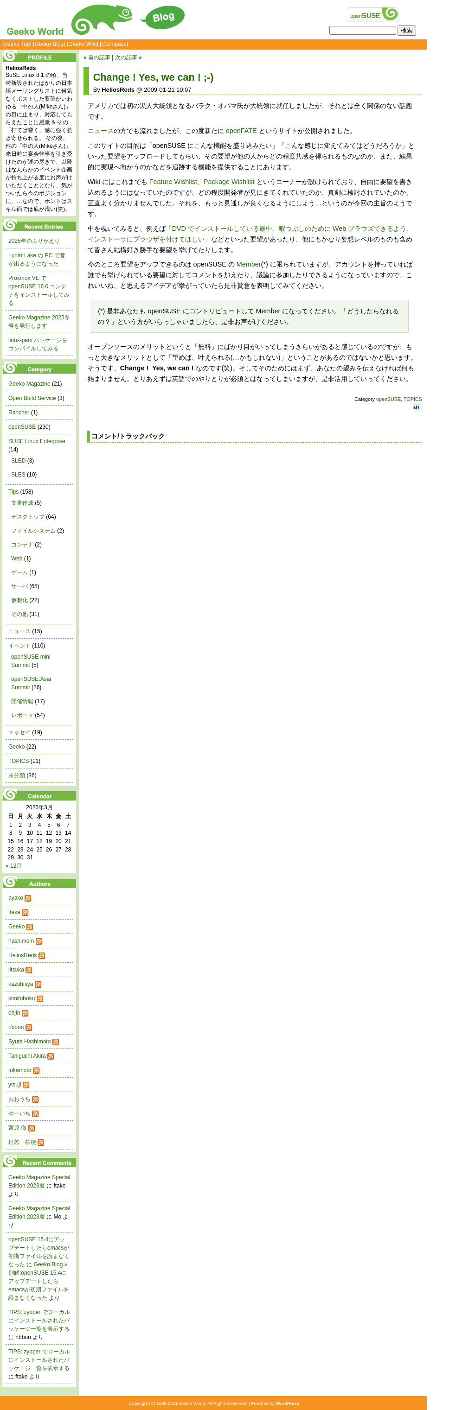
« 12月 (14, 866)
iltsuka (16, 969)
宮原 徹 (17, 1127)
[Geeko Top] (16, 44)
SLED (18, 460)
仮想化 (19, 600)
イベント (19, 645)
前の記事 (99, 57)
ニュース (101, 130)
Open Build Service (32, 398)
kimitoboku (21, 998)
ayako (15, 898)
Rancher (18, 412)
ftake (14, 912)
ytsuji (14, 1084)
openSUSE (388, 399)
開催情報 (22, 701)
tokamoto (19, 1070)
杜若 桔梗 (22, 1142)
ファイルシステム (33, 530)
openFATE (241, 130)
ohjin (14, 1013)
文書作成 (22, 503)
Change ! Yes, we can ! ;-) (153, 77)
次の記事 (126, 57)
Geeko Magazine (29, 384)
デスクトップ (28, 517)
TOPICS (413, 399)
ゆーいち (19, 1113)
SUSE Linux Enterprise (36, 441)
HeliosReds (22, 955)
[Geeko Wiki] (82, 44)
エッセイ (19, 732)
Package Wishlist (229, 181)
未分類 (16, 775)
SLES (18, 474)
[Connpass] (114, 44)
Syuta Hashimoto (29, 1041)
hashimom (21, 941)
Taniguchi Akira (27, 1056)
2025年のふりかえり (34, 241)
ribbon (16, 1027)
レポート (22, 715)
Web (16, 558)
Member (249, 264)
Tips (13, 492)
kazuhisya (20, 984)
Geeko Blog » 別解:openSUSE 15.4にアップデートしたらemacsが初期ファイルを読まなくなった (38, 1281)
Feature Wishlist (173, 181)
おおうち (19, 1099)
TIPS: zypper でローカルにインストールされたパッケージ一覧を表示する (39, 1320)
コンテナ (22, 544)
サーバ (19, 586)
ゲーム (19, 572)
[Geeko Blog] (49, 44)
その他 (19, 614)
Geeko (16, 746)
